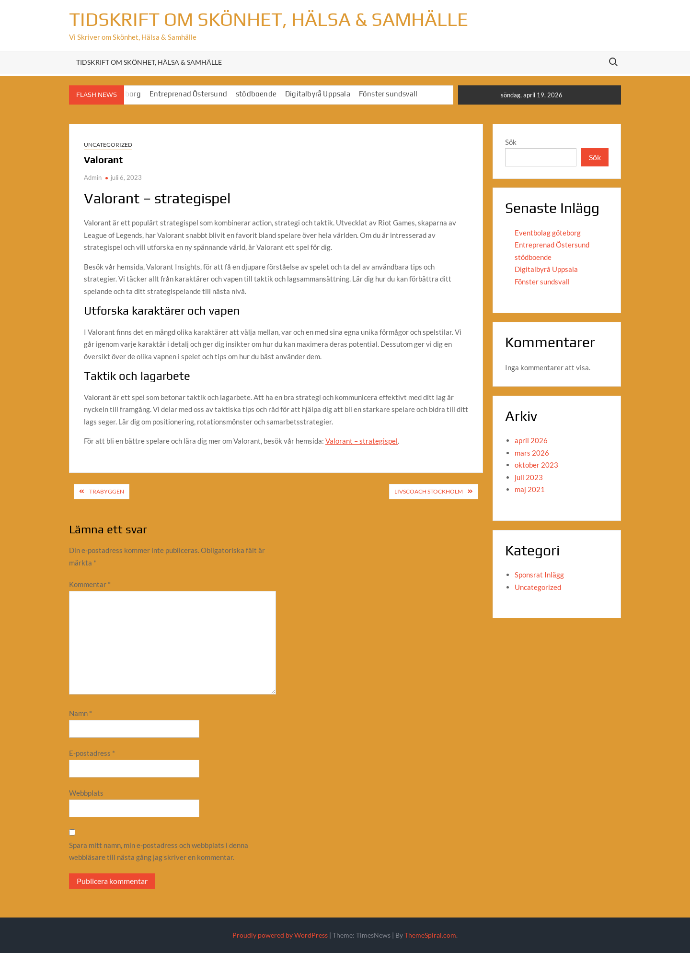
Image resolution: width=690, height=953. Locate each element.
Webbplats (86, 792)
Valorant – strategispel (361, 440)
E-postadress (92, 753)
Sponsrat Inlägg (539, 574)
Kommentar (90, 584)
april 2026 (531, 440)
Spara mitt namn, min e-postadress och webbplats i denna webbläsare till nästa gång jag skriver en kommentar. (158, 851)
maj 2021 (530, 489)
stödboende (256, 94)
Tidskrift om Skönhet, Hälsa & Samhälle (268, 19)
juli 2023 (529, 477)
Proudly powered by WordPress (280, 935)
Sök (511, 142)
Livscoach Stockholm (428, 491)
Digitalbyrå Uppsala (317, 94)
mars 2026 (532, 452)
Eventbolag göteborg (548, 232)
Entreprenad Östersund (188, 94)
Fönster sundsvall (388, 94)
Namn (80, 713)
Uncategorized (108, 144)
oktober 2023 (536, 464)
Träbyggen (106, 491)
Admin (93, 177)
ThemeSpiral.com (430, 935)
